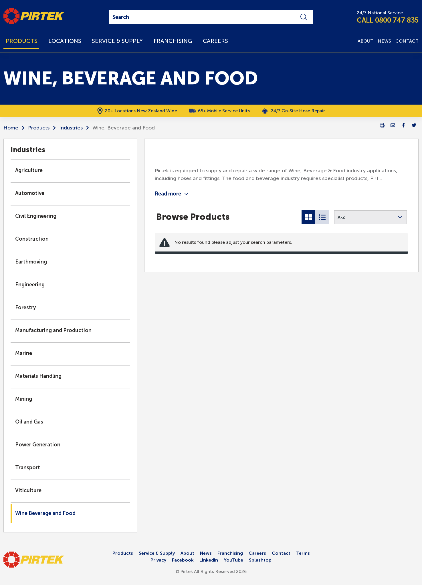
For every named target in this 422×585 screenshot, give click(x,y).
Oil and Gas (29, 422)
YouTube (233, 560)
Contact (281, 553)
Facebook (183, 560)
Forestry (25, 307)
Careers (257, 553)
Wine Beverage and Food (45, 513)
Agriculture (29, 170)
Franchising (230, 553)
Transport (27, 467)
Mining (23, 399)
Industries (71, 128)
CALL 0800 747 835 (388, 20)
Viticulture (28, 490)
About (187, 553)
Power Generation (37, 445)
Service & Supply (157, 553)
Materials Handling (38, 376)
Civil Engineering (35, 216)
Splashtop (260, 560)
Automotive (29, 193)
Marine (23, 353)
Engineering (30, 284)
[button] (370, 217)
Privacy (158, 560)
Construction (32, 239)
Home (10, 128)
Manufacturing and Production (53, 330)
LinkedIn (208, 560)
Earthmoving (31, 262)
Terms (303, 553)
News (206, 553)
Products (38, 128)
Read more (171, 194)
